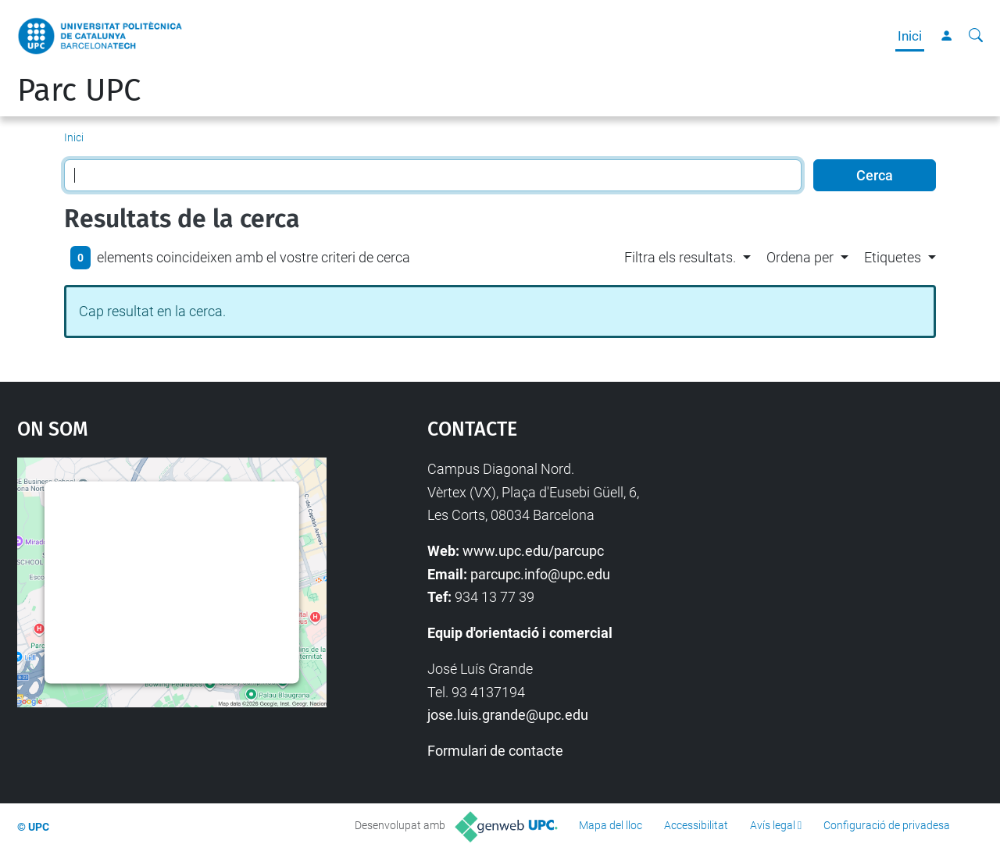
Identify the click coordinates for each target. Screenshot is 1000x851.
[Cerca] (976, 36)
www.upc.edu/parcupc (533, 551)
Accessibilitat (696, 825)
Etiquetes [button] (892, 257)
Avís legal (772, 825)
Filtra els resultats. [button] (680, 257)
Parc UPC (79, 90)
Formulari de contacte (495, 750)
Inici (910, 36)
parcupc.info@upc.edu (540, 574)
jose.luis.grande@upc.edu (507, 715)
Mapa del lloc (610, 825)
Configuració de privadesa (886, 825)
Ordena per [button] (800, 257)
